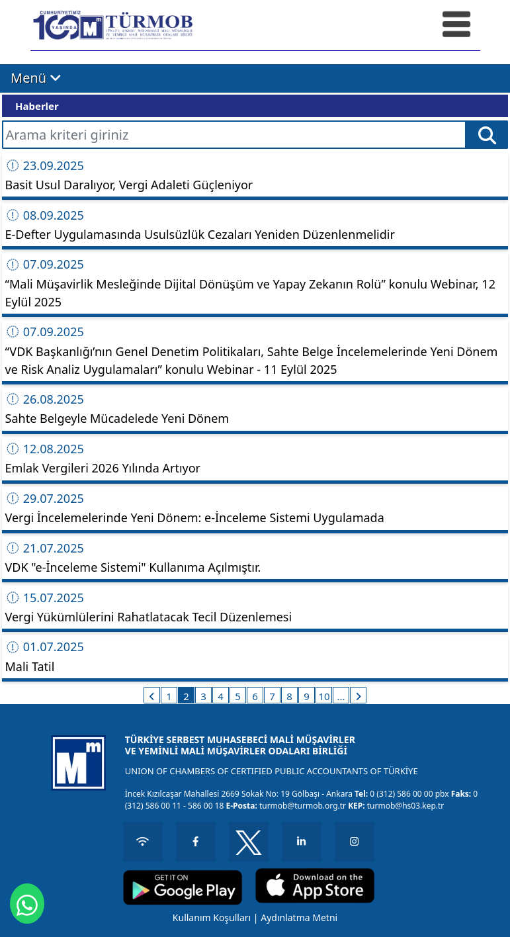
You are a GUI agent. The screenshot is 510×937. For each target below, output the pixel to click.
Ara (486, 137)
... (341, 696)
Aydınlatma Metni (299, 917)
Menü (36, 77)
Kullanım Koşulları (212, 917)
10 (323, 696)
